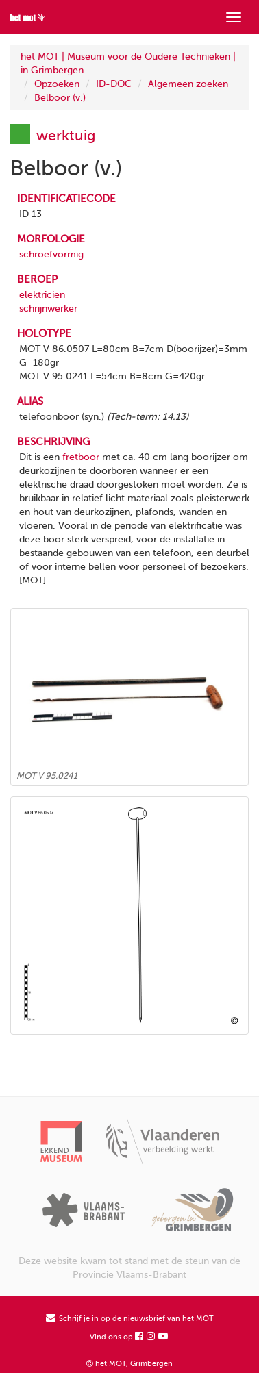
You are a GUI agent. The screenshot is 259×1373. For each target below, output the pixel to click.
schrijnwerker (48, 308)
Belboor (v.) (60, 97)
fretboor (80, 457)
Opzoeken (56, 84)
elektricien (42, 295)
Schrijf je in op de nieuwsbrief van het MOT (130, 1318)
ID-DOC (114, 84)
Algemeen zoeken (188, 84)
